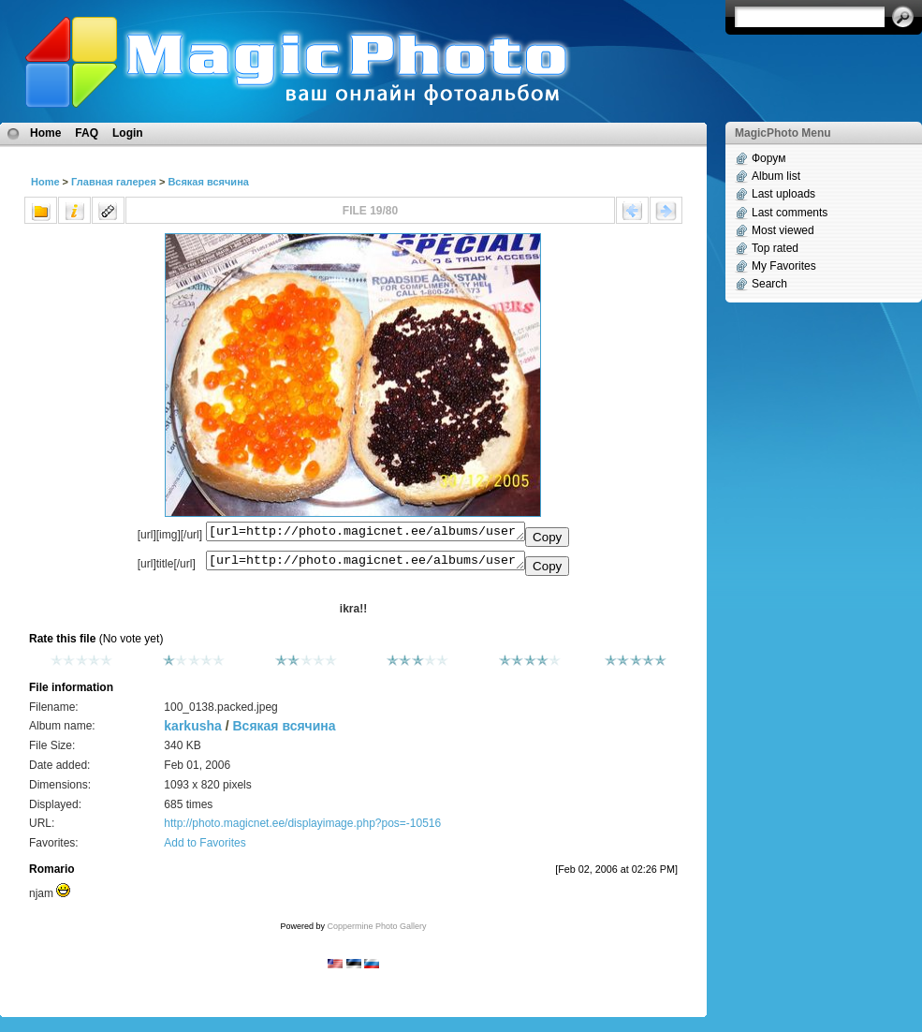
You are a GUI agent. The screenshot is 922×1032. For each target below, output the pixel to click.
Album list (776, 176)
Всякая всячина (208, 181)
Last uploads (783, 193)
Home (45, 133)
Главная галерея (113, 181)
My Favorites (784, 266)
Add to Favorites (204, 848)
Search (769, 283)
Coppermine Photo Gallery (376, 931)
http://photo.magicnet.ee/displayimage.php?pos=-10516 (302, 828)
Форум (768, 158)
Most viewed (783, 230)
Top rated (775, 248)
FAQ (86, 133)
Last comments (789, 212)
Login (127, 133)
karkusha (192, 731)
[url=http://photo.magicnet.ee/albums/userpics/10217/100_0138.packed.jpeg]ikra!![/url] (365, 564)
